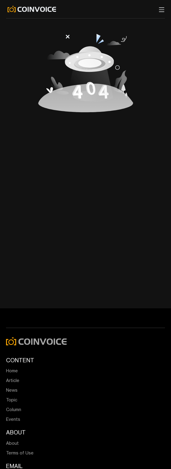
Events (13, 419)
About (12, 443)
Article (12, 380)
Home (12, 370)
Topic (11, 399)
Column (13, 409)
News (12, 390)
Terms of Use (20, 452)
